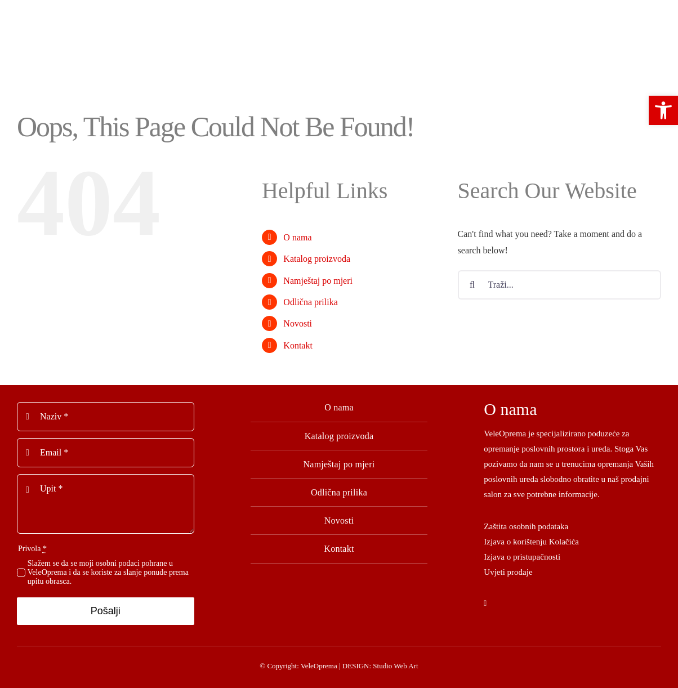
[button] (663, 110)
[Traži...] (559, 285)
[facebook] (485, 603)
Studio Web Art (395, 666)
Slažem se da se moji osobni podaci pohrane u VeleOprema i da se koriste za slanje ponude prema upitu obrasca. (108, 572)
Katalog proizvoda (316, 258)
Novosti (297, 323)
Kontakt (298, 345)
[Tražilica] (472, 285)
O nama (297, 237)
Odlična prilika (310, 302)
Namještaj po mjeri (318, 280)
